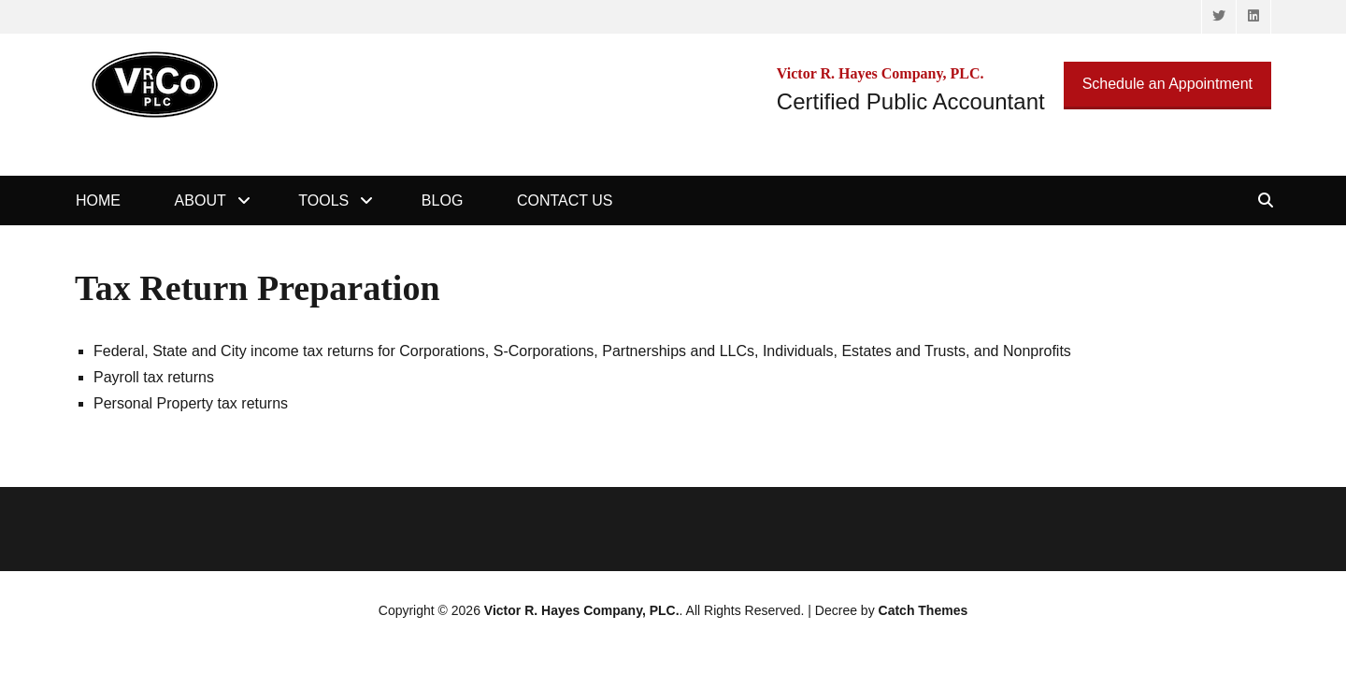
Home (98, 200)
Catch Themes (923, 610)
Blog (442, 200)
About (200, 200)
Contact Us (565, 200)
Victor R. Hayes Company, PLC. (582, 610)
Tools (323, 200)
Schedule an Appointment (1167, 84)
